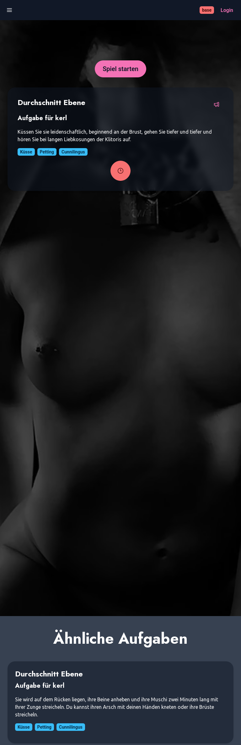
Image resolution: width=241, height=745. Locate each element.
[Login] (227, 10)
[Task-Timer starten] (120, 171)
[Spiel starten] (120, 68)
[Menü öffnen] (9, 10)
